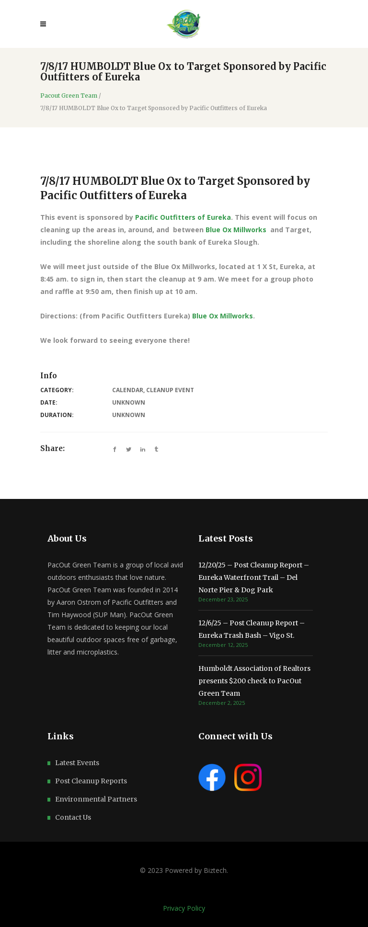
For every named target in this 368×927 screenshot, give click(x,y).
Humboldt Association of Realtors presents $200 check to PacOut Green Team (254, 681)
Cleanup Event (170, 390)
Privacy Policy (184, 908)
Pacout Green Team (68, 96)
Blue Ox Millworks (236, 229)
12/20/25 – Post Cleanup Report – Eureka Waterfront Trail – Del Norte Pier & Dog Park (253, 577)
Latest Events (77, 762)
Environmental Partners (96, 799)
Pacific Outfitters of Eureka (183, 217)
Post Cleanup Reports (91, 781)
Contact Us (73, 817)
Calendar (127, 390)
